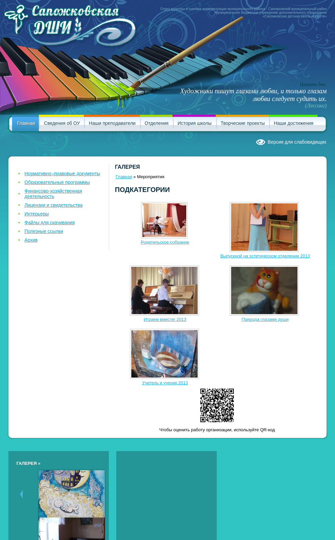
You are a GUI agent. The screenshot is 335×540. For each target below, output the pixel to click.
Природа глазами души (265, 319)
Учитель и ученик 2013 (165, 382)
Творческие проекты (243, 123)
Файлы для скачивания (49, 222)
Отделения (157, 123)
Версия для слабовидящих (297, 142)
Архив (31, 240)
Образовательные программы (57, 182)
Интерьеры (36, 213)
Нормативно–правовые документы (62, 173)
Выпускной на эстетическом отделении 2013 (265, 255)
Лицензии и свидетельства (53, 205)
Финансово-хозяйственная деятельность (53, 193)
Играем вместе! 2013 (165, 319)
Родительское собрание (165, 242)
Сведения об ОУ (62, 123)
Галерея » (28, 463)
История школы (194, 123)
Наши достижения (293, 123)
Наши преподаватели (112, 123)
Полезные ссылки (43, 231)
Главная (26, 123)
